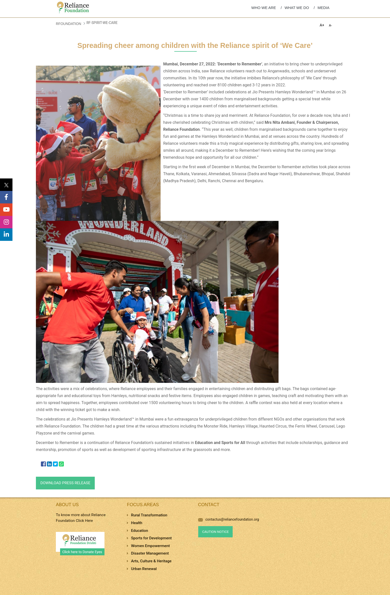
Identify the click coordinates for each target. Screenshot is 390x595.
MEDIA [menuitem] (323, 7)
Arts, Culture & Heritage (151, 561)
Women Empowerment (150, 546)
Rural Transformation (149, 515)
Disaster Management (150, 553)
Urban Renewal (144, 569)
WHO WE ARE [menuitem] (263, 7)
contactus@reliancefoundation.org (228, 519)
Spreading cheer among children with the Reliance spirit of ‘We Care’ (195, 45)
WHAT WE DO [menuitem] (297, 7)
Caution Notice (215, 532)
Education (139, 530)
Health (136, 523)
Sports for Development (151, 538)
